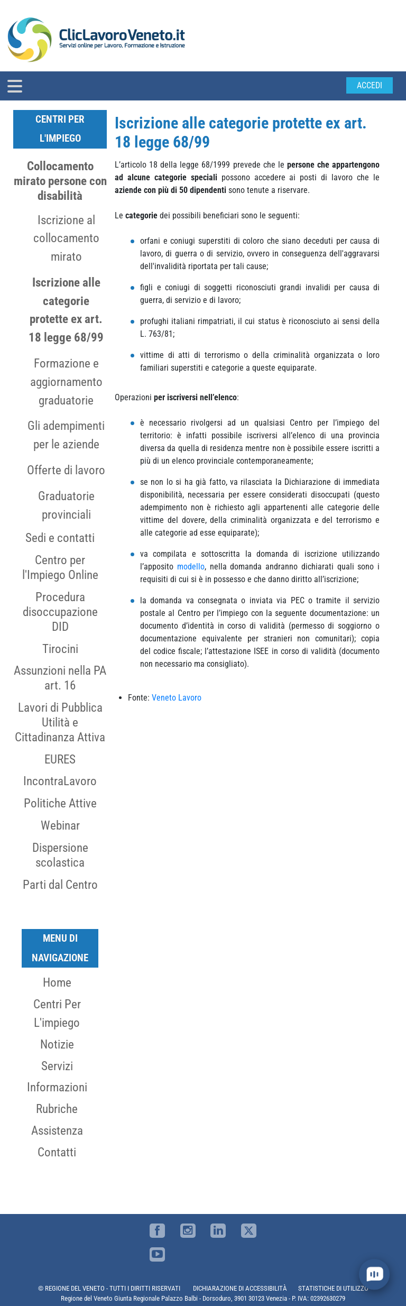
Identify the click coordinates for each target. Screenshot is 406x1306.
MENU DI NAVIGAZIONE (60, 947)
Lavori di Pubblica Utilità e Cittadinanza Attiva (60, 722)
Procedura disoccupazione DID (60, 612)
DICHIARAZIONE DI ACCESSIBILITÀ (240, 1288)
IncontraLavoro (60, 781)
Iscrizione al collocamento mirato (66, 238)
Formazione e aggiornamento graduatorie (66, 382)
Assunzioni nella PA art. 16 (60, 678)
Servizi (57, 1066)
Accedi (369, 85)
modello (191, 567)
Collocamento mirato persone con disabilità (60, 181)
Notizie (57, 1044)
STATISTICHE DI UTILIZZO (333, 1288)
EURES (60, 759)
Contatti (57, 1152)
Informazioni (57, 1087)
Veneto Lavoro (176, 698)
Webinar (60, 825)
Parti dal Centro (60, 884)
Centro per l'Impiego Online (60, 567)
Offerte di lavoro (66, 470)
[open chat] (374, 1274)
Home (57, 982)
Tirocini (60, 648)
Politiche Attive (60, 803)
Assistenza (57, 1130)
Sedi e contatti (60, 537)
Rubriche (57, 1108)
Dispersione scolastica (60, 855)
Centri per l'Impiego (60, 128)
